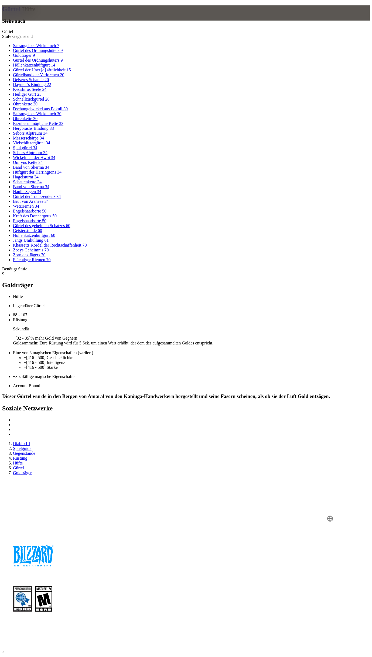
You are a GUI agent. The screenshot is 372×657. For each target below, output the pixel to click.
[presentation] (23, 19)
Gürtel (12, 8)
